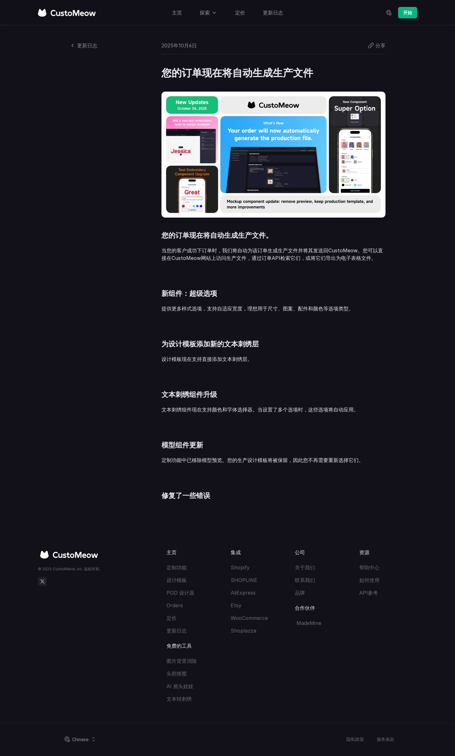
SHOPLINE (244, 580)
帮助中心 (369, 567)
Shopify (240, 567)
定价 (172, 618)
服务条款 (385, 739)
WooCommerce (249, 618)
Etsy (236, 605)
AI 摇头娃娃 (180, 686)
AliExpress (243, 593)
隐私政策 (355, 739)
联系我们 (305, 580)
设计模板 (177, 580)
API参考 (368, 593)
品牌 (300, 593)
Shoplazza (243, 630)
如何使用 (369, 580)
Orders (175, 605)
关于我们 (305, 567)
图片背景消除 (182, 661)
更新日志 (177, 630)
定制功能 (177, 567)
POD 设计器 (180, 593)
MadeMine (308, 623)
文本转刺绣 (179, 699)
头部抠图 (177, 673)
